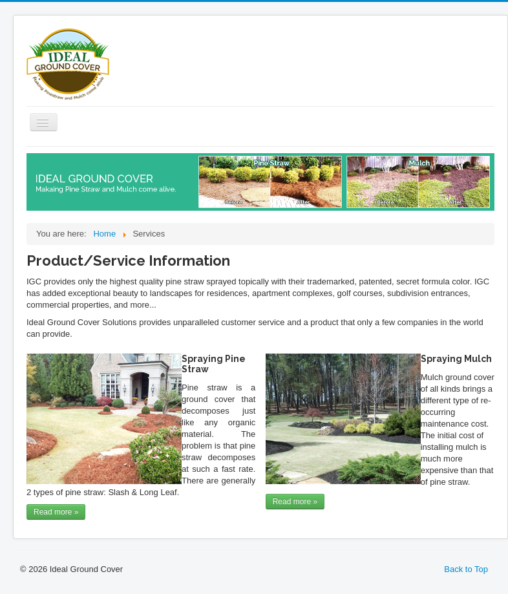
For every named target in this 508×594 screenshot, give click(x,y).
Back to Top (466, 569)
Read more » (56, 511)
